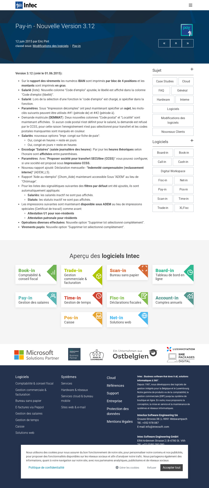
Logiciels (173, 109)
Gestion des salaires (28, 413)
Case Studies (165, 81)
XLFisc (184, 208)
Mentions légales (120, 422)
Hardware (163, 99)
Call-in (162, 162)
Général (182, 90)
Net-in (184, 180)
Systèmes (68, 377)
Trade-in (162, 208)
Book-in (184, 152)
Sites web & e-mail (73, 407)
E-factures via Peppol (29, 407)
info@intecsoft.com (157, 426)
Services (66, 383)
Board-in (162, 152)
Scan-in (162, 199)
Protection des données (118, 411)
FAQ (161, 90)
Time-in (184, 199)
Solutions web (24, 433)
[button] (164, 43)
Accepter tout (171, 467)
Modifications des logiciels (51, 46)
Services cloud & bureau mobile (77, 398)
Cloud (186, 81)
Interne (184, 99)
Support (113, 393)
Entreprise (114, 401)
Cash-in (183, 162)
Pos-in (183, 189)
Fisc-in (162, 180)
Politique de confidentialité (46, 467)
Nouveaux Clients (173, 132)
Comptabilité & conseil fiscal (34, 383)
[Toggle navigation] (190, 5)
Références (115, 386)
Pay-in (76, 46)
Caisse (19, 426)
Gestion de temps (27, 420)
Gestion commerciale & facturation (30, 392)
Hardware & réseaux (74, 390)
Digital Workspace (173, 171)
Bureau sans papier (28, 401)
